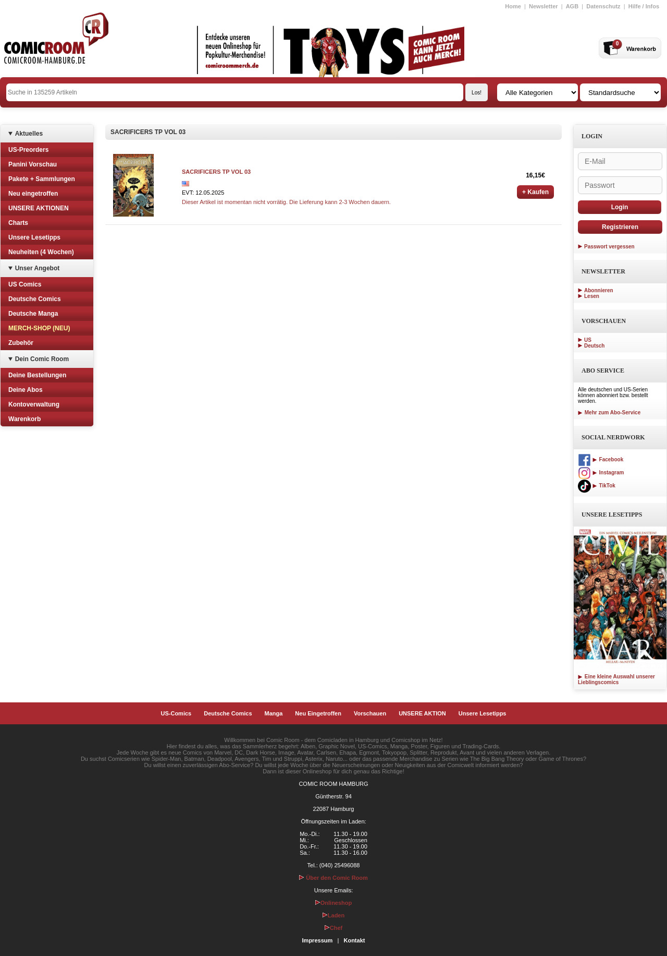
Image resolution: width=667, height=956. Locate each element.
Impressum (317, 940)
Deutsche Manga (33, 313)
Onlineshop (333, 903)
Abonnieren (598, 290)
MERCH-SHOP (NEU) (39, 328)
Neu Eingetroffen (318, 713)
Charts (18, 222)
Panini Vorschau (32, 164)
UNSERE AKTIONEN (38, 208)
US (587, 340)
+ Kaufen (535, 192)
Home (513, 6)
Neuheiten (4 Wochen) (41, 252)
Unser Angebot (37, 268)
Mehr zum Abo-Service (609, 412)
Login (619, 207)
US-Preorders (28, 149)
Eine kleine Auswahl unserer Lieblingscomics (616, 679)
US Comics (24, 284)
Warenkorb (24, 419)
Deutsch (594, 346)
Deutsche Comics (34, 299)
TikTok (596, 485)
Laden (333, 915)
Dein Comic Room (42, 359)
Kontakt (354, 940)
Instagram (601, 472)
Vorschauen (370, 713)
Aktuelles (29, 133)
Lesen (591, 296)
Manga (274, 713)
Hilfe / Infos (643, 6)
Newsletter (543, 6)
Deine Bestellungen (37, 375)
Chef (333, 928)
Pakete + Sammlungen (41, 179)
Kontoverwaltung (33, 404)
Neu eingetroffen (33, 193)
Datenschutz (603, 6)
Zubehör (20, 342)
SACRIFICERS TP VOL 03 (216, 172)
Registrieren (620, 227)
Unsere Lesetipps (34, 237)
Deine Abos (25, 389)
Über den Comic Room (333, 878)
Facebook (600, 459)
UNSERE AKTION (422, 713)
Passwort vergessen (609, 246)
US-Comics (176, 713)
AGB (572, 6)
